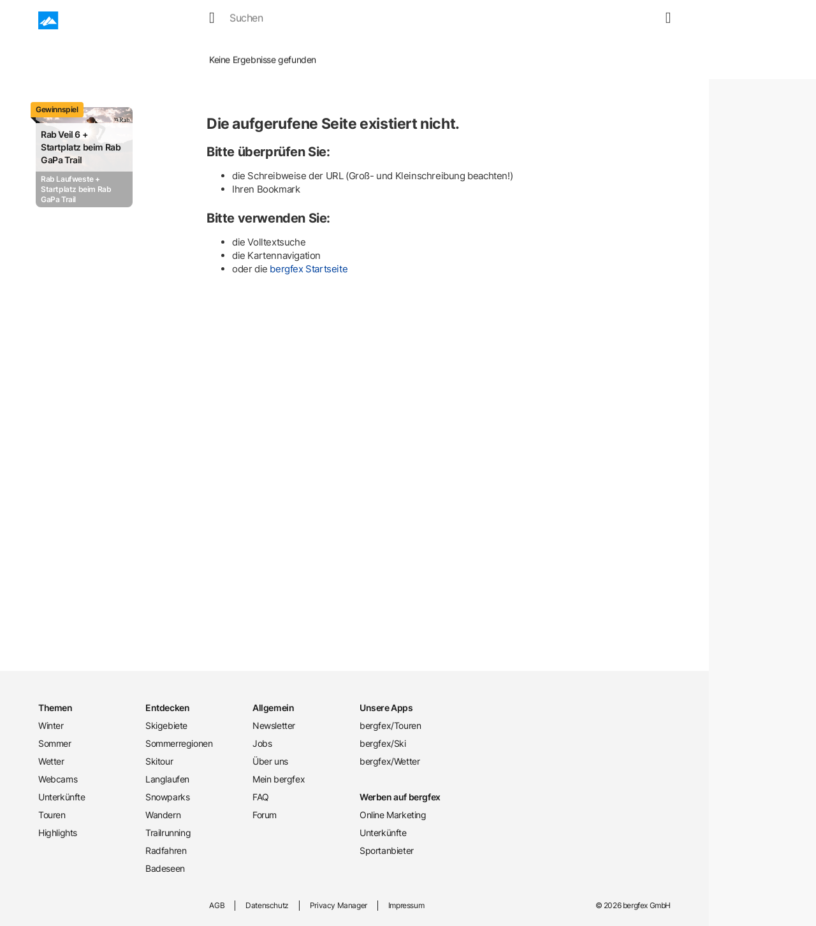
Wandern (162, 814)
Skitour (159, 761)
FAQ (260, 796)
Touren (494, 20)
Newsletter (273, 725)
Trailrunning (168, 832)
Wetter (314, 20)
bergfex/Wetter (389, 761)
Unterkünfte (433, 20)
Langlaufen (167, 779)
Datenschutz (267, 905)
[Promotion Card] (84, 157)
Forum (264, 814)
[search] (616, 20)
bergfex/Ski (383, 743)
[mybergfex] (663, 20)
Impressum (406, 905)
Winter (213, 20)
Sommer (263, 20)
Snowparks (167, 796)
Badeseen (165, 868)
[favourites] (631, 20)
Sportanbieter (387, 850)
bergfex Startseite (308, 269)
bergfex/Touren (390, 725)
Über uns (270, 761)
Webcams (367, 20)
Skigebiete (166, 725)
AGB (216, 905)
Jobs (262, 743)
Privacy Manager (338, 905)
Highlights (57, 832)
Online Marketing (393, 814)
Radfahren (165, 850)
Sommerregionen (178, 743)
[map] (647, 20)
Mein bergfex (278, 779)
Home (155, 50)
